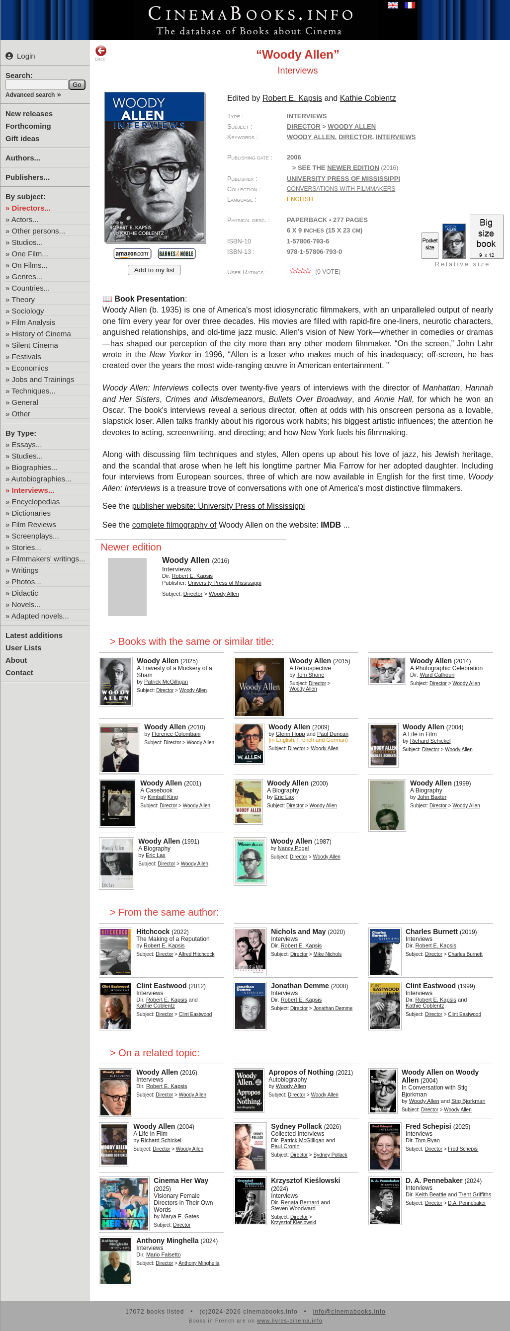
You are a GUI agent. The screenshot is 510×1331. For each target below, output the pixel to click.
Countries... (31, 288)
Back (101, 53)
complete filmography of (174, 525)
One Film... (30, 253)
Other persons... (39, 231)
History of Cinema (41, 333)
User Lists (23, 647)
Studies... (27, 456)
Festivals (26, 356)
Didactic (25, 593)
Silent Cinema (35, 345)
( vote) (313, 271)
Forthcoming (28, 126)
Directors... (31, 208)
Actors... (25, 219)
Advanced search (30, 94)
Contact (19, 672)
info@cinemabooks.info (349, 1311)
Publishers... (27, 177)
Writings (25, 570)
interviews (396, 137)
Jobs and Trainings (43, 379)
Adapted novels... (40, 616)
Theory (23, 299)
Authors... (22, 158)
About (16, 660)
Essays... (27, 444)
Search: (19, 75)
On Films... (30, 265)
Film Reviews (34, 524)
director (355, 137)
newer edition (353, 167)
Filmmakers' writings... (48, 558)
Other (21, 413)
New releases (29, 113)
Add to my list (154, 270)
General (25, 402)
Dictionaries (31, 513)
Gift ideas (22, 138)
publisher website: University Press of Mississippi (218, 506)
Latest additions (34, 635)
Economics (30, 368)
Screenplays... (35, 536)
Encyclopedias (36, 501)
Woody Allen (311, 137)
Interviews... (33, 490)
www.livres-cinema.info (290, 1321)
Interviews (307, 116)
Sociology (28, 311)
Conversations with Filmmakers (341, 188)
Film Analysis (34, 322)
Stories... (26, 547)
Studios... (27, 242)
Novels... (26, 604)
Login (20, 56)
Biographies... (35, 467)
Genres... (27, 276)
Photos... (26, 581)
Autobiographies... (41, 478)
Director (304, 126)
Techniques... (33, 391)
